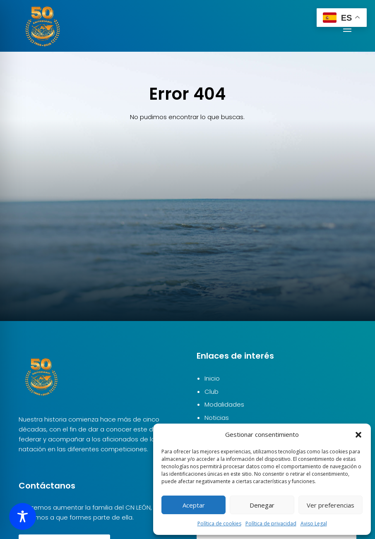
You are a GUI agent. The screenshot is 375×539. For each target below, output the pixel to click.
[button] (358, 435)
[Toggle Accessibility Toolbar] (22, 516)
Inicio (212, 378)
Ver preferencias (330, 505)
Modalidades (224, 404)
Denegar (262, 505)
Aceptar (194, 505)
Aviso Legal (313, 523)
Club (211, 391)
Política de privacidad (270, 523)
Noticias (216, 417)
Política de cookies (219, 523)
